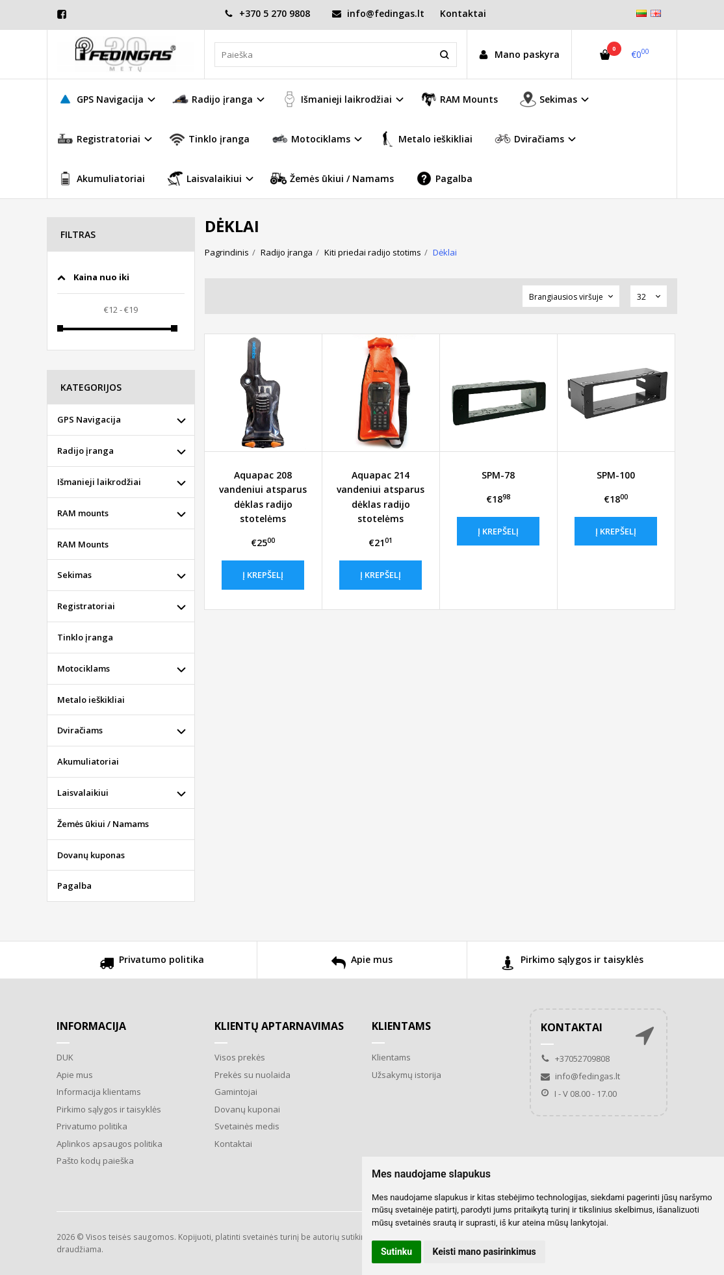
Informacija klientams (99, 1092)
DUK (65, 1057)
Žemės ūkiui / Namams (332, 178)
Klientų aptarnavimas (279, 1026)
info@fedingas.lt (378, 13)
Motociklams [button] (311, 139)
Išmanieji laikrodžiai (99, 482)
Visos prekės (239, 1057)
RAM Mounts (459, 99)
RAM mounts (83, 513)
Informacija (91, 1026)
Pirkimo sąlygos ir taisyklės (572, 964)
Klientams (401, 1026)
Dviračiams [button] (529, 139)
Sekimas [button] (548, 99)
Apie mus (362, 964)
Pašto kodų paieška (95, 1160)
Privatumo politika (151, 964)
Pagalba (444, 178)
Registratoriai (86, 606)
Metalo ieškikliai (425, 139)
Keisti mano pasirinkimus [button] (484, 1251)
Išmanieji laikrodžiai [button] (336, 99)
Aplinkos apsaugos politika (109, 1144)
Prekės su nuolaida (252, 1075)
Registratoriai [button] (98, 139)
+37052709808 (575, 1058)
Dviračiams (80, 730)
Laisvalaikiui (83, 792)
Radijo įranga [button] (212, 99)
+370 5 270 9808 (267, 13)
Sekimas (74, 575)
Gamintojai (235, 1092)
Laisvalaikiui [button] (204, 178)
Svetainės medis (246, 1126)
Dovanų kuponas (91, 855)
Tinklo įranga (209, 139)
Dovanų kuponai (247, 1109)
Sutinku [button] (396, 1251)
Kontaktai (463, 13)
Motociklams (83, 668)
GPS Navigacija (89, 419)
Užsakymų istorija (406, 1075)
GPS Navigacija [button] (100, 99)
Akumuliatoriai (101, 178)
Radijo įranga (85, 450)
